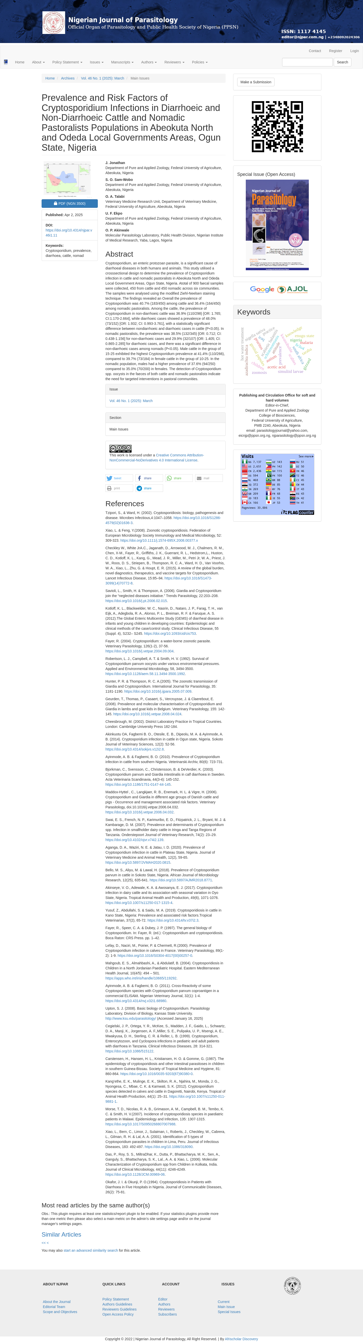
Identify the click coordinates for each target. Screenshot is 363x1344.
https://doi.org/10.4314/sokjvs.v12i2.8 (134, 749)
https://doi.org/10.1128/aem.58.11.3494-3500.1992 (145, 674)
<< (44, 1243)
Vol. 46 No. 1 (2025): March (102, 78)
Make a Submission (255, 82)
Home (19, 62)
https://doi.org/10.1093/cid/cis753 (170, 633)
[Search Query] (307, 62)
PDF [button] (73, 203)
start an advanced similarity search (91, 1250)
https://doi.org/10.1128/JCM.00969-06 (135, 1174)
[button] (119, 478)
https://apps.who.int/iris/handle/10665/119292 (140, 978)
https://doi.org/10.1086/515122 (129, 1051)
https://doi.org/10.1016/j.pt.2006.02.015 (136, 601)
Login (354, 51)
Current (224, 1302)
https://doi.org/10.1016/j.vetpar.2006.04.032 (139, 812)
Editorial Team (54, 1307)
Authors (164, 1304)
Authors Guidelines (117, 1304)
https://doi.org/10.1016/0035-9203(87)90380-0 (156, 1074)
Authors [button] (149, 62)
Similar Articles (61, 1234)
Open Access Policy (118, 1314)
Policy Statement (115, 1299)
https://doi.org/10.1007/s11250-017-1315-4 (138, 903)
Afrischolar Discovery (241, 1339)
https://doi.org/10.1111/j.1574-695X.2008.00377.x (159, 540)
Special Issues (229, 1312)
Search (342, 62)
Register (335, 51)
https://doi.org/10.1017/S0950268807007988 (140, 1124)
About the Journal (57, 1302)
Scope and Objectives (60, 1312)
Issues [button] (97, 62)
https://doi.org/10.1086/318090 (169, 1147)
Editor (163, 1299)
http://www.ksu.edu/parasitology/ (130, 1018)
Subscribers (167, 1314)
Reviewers (166, 1309)
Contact (315, 51)
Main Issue (226, 1307)
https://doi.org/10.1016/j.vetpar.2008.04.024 (147, 714)
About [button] (38, 62)
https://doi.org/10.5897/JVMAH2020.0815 (137, 862)
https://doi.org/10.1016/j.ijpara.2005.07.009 (157, 691)
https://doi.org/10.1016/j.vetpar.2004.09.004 (139, 651)
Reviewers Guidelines (119, 1309)
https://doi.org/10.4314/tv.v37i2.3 (172, 920)
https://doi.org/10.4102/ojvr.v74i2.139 (134, 840)
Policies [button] (200, 62)
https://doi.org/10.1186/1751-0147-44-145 (137, 784)
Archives (68, 78)
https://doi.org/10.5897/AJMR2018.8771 (180, 880)
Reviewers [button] (174, 62)
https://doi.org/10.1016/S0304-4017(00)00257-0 (155, 956)
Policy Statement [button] (67, 62)
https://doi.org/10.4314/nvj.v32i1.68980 (135, 1001)
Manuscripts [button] (122, 62)
